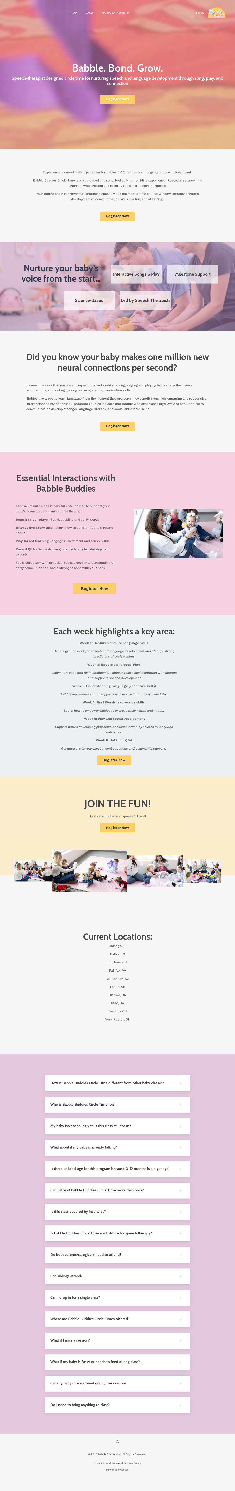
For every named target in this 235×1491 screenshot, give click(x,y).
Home (74, 12)
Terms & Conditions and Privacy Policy (117, 1474)
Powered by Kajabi (117, 1481)
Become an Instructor (115, 12)
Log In (200, 12)
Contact (90, 12)
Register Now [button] (117, 99)
